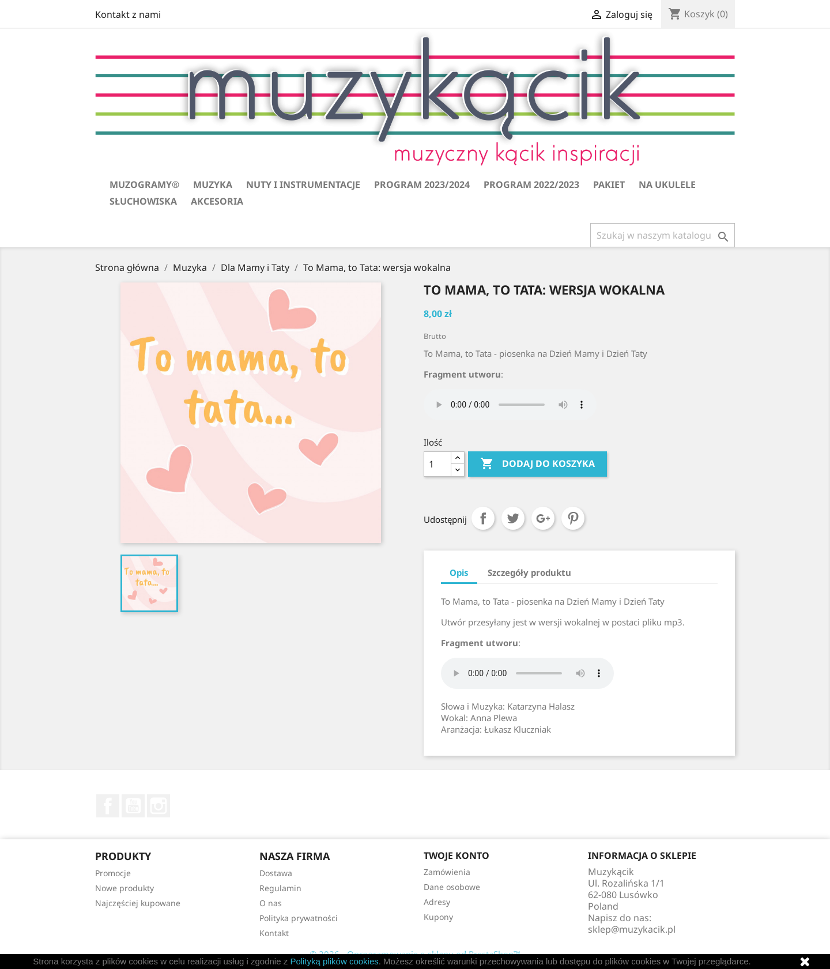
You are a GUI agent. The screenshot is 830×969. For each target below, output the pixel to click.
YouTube (133, 805)
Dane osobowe (452, 886)
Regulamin (280, 888)
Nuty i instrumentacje (303, 184)
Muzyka (212, 184)
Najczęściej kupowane (137, 903)
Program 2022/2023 (531, 184)
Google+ (542, 518)
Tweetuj (513, 518)
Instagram (158, 805)
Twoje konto (456, 855)
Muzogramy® (144, 184)
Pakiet (609, 184)
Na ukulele (667, 184)
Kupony (438, 916)
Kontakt (274, 932)
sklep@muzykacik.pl (632, 929)
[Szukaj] (662, 235)
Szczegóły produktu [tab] (529, 572)
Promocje (113, 873)
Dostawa (275, 873)
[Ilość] (437, 464)
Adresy (437, 901)
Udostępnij (483, 518)
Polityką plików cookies (334, 961)
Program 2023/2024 (422, 184)
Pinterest (572, 518)
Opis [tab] (459, 572)
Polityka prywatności (298, 918)
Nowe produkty (124, 888)
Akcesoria (217, 201)
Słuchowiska (143, 201)
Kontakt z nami (128, 14)
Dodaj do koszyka (537, 464)
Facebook (107, 805)
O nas (270, 903)
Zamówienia (447, 871)
